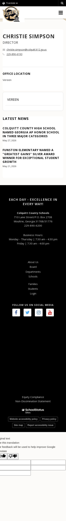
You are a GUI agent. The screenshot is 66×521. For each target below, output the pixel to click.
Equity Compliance (33, 397)
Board (33, 266)
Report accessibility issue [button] (40, 425)
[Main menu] (60, 12)
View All (8, 176)
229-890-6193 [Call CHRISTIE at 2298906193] (14, 54)
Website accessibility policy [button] (24, 419)
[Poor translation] (12, 456)
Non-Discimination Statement (33, 401)
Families (33, 284)
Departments (33, 271)
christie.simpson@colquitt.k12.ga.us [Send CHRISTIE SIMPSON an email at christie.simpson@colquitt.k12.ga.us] (27, 49)
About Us (33, 262)
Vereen (13, 99)
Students (33, 288)
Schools (33, 276)
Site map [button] (18, 425)
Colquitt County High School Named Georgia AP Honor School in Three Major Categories (31, 132)
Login (33, 293)
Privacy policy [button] (49, 419)
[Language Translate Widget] (14, 3)
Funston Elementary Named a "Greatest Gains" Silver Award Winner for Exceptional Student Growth (31, 156)
